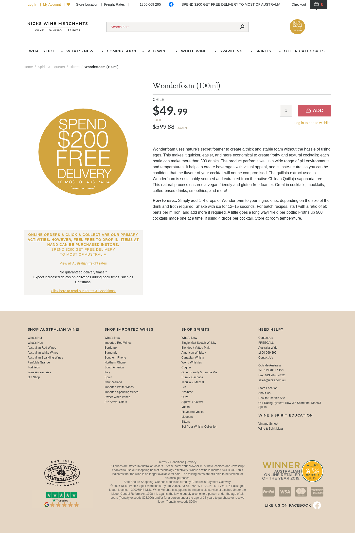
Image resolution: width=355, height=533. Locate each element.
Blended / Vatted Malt (195, 347)
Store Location (87, 4)
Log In (33, 4)
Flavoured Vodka (192, 412)
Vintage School (268, 423)
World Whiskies (191, 362)
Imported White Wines (119, 387)
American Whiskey (193, 352)
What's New (35, 342)
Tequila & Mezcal (192, 382)
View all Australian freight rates (83, 263)
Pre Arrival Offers (116, 402)
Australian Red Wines (42, 347)
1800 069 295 (150, 4)
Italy (107, 372)
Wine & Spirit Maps (271, 428)
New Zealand (113, 382)
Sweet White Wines (117, 397)
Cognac (186, 367)
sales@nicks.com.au (271, 380)
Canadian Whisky (192, 357)
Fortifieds (34, 367)
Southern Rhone (115, 357)
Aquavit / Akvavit (192, 402)
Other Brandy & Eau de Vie (199, 372)
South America (114, 367)
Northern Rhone (115, 362)
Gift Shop (34, 377)
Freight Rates (115, 4)
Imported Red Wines (118, 342)
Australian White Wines (43, 352)
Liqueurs (187, 417)
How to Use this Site (271, 398)
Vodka (185, 407)
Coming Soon (121, 51)
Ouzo (185, 397)
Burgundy (111, 352)
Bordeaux (111, 347)
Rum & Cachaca (192, 377)
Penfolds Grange (39, 362)
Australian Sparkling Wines (45, 357)
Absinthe (187, 392)
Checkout (298, 4)
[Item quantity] (286, 110)
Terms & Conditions (172, 462)
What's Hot (42, 51)
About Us (264, 393)
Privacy (191, 462)
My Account (52, 4)
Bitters (185, 421)
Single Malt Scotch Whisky (198, 342)
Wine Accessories (39, 372)
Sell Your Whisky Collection (199, 426)
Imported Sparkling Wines (121, 392)
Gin (183, 387)
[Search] (171, 27)
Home (28, 67)
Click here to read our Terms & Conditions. (83, 291)
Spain (108, 377)
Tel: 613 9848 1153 (271, 370)
